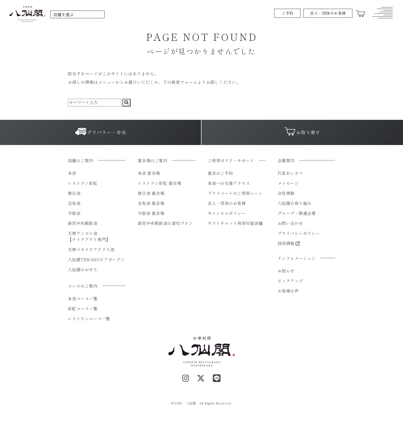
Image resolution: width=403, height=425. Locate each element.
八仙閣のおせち (82, 269)
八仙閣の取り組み (295, 203)
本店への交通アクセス (229, 183)
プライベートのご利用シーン (235, 193)
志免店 (74, 203)
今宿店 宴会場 (151, 213)
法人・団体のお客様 (227, 203)
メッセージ (288, 183)
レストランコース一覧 (89, 318)
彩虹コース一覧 (82, 308)
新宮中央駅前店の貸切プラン (165, 223)
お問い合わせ (290, 223)
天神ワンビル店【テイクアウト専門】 (89, 236)
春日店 (74, 193)
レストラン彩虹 (82, 183)
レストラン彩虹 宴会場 (159, 183)
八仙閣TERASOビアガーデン (96, 259)
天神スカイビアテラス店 (91, 249)
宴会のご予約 (220, 173)
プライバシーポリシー (299, 233)
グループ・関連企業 (297, 213)
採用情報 (289, 243)
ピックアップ (290, 281)
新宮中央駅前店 (82, 223)
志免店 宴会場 (151, 203)
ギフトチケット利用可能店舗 (235, 223)
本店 (72, 173)
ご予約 (287, 13)
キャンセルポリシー (227, 213)
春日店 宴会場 (151, 193)
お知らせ (286, 271)
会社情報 (286, 193)
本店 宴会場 (149, 173)
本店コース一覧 (82, 298)
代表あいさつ (290, 173)
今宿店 (74, 213)
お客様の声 (288, 291)
